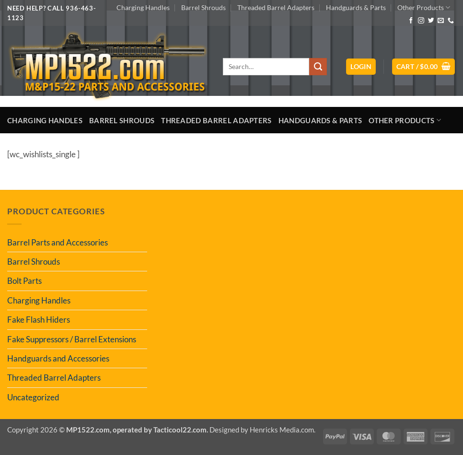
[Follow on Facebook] (411, 20)
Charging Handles (143, 7)
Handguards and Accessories (58, 358)
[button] (361, 66)
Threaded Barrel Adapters (275, 7)
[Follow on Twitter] (431, 20)
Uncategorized (33, 397)
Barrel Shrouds (203, 7)
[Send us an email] (441, 20)
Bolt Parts (24, 281)
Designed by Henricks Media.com (261, 429)
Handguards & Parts (356, 7)
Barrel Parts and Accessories (57, 242)
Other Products (423, 7)
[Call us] (451, 20)
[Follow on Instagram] (421, 20)
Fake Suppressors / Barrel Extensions (71, 339)
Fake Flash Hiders (38, 320)
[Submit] (317, 66)
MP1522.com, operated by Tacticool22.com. (137, 429)
